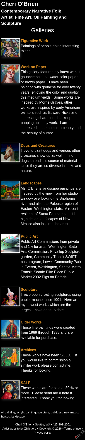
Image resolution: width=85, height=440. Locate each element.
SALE (25, 383)
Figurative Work (34, 41)
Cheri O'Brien (19, 4)
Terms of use (72, 428)
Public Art (29, 236)
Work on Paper (33, 67)
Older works (31, 322)
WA (48, 424)
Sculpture (29, 289)
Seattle (39, 424)
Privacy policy (42, 432)
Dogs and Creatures (38, 145)
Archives (28, 350)
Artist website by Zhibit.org (19, 428)
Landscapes (31, 183)
